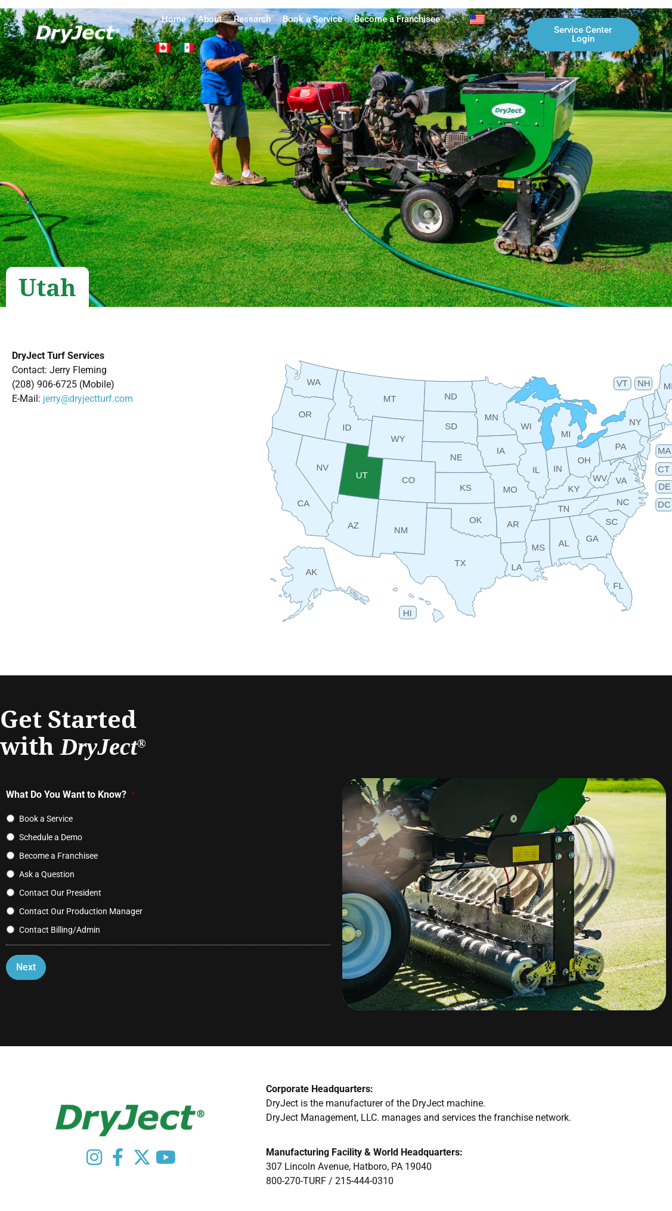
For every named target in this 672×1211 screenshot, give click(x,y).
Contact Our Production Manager (81, 911)
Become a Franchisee (397, 19)
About (210, 19)
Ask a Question (47, 874)
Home (174, 19)
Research (252, 19)
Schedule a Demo (50, 837)
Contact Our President (60, 893)
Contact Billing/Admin (59, 930)
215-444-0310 (364, 1181)
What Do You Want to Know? (70, 794)
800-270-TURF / (300, 1181)
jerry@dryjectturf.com (88, 398)
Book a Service (312, 19)
